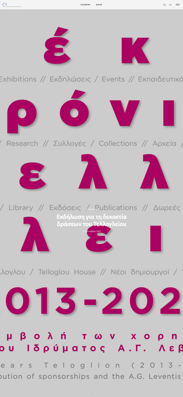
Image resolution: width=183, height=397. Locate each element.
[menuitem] (170, 4)
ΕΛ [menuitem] (170, 5)
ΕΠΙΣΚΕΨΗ (85, 5)
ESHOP (99, 5)
